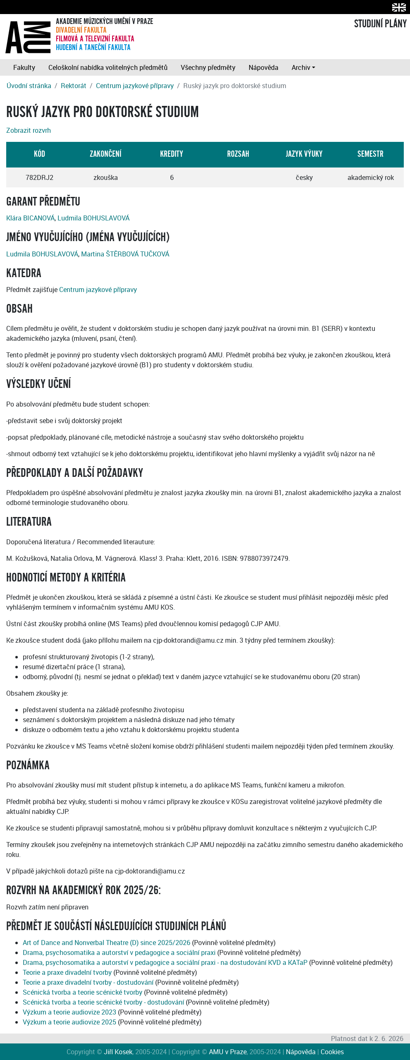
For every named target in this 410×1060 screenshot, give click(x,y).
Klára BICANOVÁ (30, 218)
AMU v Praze (228, 1051)
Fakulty (24, 67)
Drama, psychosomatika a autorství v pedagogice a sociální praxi (119, 952)
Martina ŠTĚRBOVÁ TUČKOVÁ (125, 253)
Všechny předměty (208, 67)
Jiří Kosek (118, 1051)
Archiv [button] (301, 67)
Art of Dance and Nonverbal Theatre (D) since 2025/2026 (106, 942)
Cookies (332, 1051)
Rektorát (73, 85)
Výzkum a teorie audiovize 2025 (69, 1022)
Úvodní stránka (29, 85)
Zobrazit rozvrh (28, 130)
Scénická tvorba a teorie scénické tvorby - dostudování (103, 1002)
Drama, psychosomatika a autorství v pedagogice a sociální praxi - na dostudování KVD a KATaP (165, 962)
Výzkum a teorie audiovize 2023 (69, 1012)
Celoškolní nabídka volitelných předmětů (108, 67)
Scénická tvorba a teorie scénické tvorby (82, 992)
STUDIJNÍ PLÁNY (380, 24)
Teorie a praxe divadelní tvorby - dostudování (88, 982)
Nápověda (263, 67)
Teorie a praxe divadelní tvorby (67, 972)
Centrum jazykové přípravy (135, 85)
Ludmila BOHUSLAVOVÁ (93, 218)
